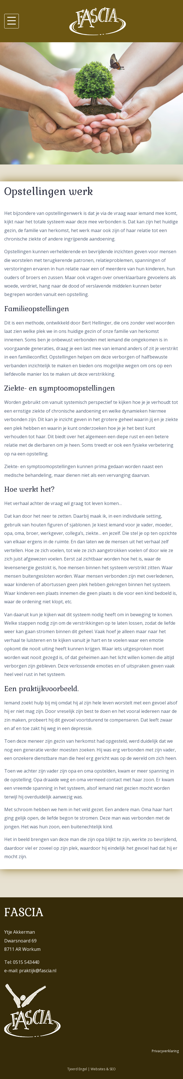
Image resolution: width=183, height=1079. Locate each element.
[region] (91, 103)
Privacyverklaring (165, 1051)
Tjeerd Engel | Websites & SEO (91, 1069)
